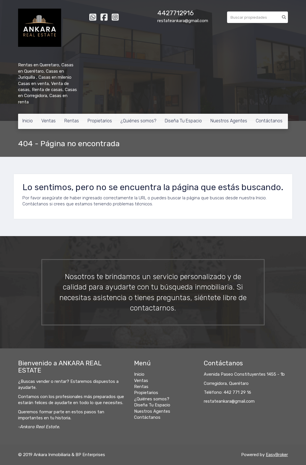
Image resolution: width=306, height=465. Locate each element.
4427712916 (175, 13)
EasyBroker (277, 454)
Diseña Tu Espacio (183, 121)
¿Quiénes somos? (138, 121)
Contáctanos (269, 121)
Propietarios (100, 121)
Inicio (27, 121)
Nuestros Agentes (228, 121)
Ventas (48, 121)
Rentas (71, 121)
